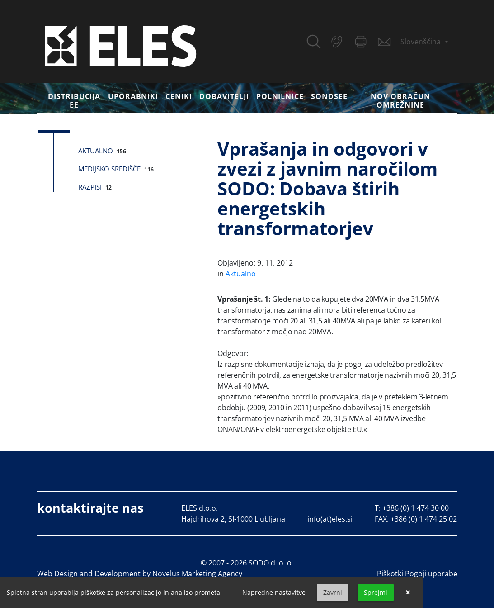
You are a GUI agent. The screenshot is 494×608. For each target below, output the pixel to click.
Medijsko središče (109, 168)
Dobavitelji (224, 96)
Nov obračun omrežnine (400, 100)
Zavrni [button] (332, 592)
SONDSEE (329, 96)
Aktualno (95, 150)
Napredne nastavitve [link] (274, 592)
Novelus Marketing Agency (197, 574)
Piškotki (390, 574)
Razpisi (90, 186)
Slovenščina (421, 42)
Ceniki (178, 96)
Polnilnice (280, 96)
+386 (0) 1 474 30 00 (415, 508)
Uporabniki (133, 96)
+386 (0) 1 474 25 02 (423, 519)
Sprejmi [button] (375, 592)
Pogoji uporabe (431, 574)
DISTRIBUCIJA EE (74, 100)
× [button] (407, 592)
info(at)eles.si (330, 519)
